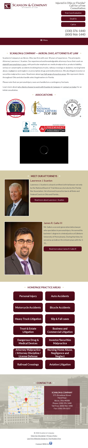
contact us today (70, 87)
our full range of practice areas (53, 74)
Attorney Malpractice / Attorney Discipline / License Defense (28, 353)
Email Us (73, 19)
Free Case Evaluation (73, 13)
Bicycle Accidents (60, 307)
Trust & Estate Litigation (28, 330)
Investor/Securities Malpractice (60, 341)
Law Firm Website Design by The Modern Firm (44, 439)
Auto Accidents (60, 296)
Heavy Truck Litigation (28, 318)
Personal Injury (28, 296)
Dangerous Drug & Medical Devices (28, 341)
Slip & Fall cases (60, 318)
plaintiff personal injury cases (15, 64)
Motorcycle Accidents (28, 307)
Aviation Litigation (60, 364)
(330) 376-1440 (75, 31)
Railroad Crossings (28, 364)
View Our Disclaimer (38, 436)
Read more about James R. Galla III (62, 249)
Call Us (73, 24)
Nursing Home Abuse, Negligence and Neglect (60, 353)
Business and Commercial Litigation (60, 330)
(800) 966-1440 (75, 34)
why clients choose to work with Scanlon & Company (39, 87)
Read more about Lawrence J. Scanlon (49, 200)
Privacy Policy (52, 436)
